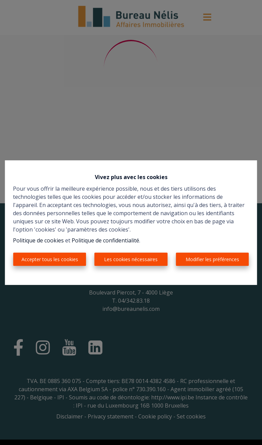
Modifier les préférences (212, 259)
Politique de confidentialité (105, 240)
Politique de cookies (38, 240)
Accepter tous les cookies (49, 259)
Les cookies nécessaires (131, 259)
